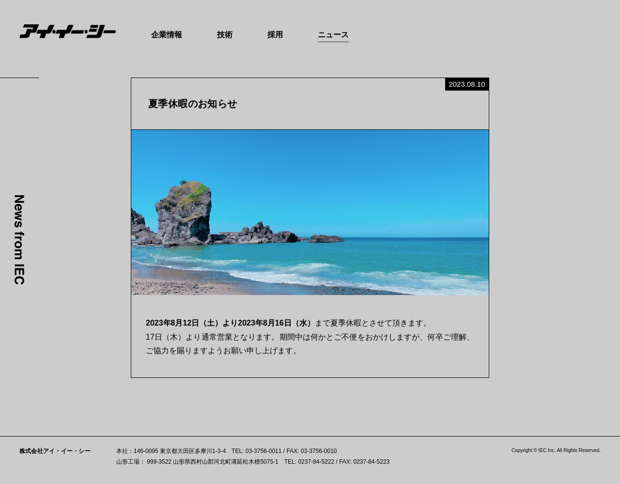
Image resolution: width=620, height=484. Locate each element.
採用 (275, 35)
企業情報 (166, 35)
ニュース (333, 35)
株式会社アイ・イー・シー (55, 451)
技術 (224, 35)
